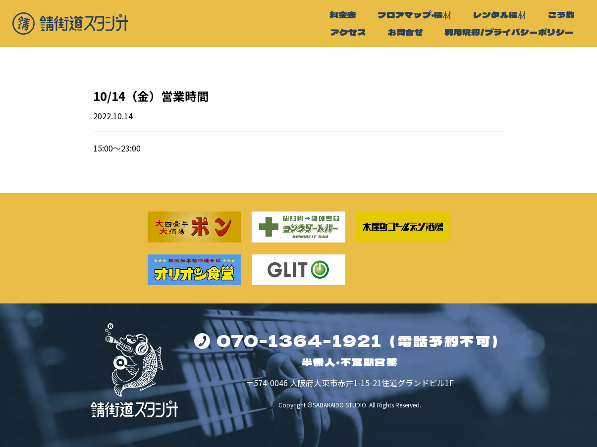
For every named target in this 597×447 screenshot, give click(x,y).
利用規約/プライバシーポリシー (509, 32)
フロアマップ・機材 (415, 14)
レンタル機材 (500, 14)
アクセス (348, 32)
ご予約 (561, 14)
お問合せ (405, 32)
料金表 (342, 14)
